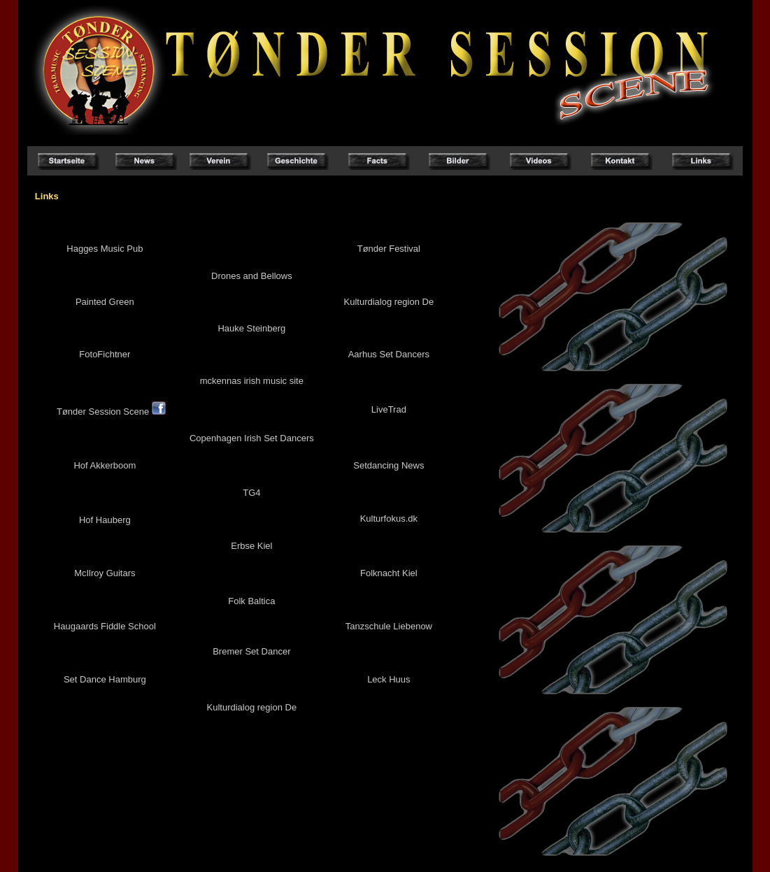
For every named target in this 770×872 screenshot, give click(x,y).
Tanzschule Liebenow (388, 626)
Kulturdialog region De (389, 301)
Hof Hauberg (105, 520)
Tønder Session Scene (111, 411)
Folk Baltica (251, 601)
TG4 (251, 492)
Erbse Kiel (251, 546)
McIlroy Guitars (104, 573)
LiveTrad (388, 409)
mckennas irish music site (252, 381)
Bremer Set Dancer (251, 651)
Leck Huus (388, 679)
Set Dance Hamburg (105, 679)
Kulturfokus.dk (389, 518)
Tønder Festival (388, 248)
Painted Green (105, 301)
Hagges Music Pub (104, 248)
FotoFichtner (104, 354)
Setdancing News (388, 465)
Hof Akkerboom (104, 465)
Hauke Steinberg (251, 328)
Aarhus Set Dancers (388, 354)
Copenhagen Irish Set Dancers (252, 438)
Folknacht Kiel (389, 573)
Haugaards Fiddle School (105, 626)
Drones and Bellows (251, 276)
